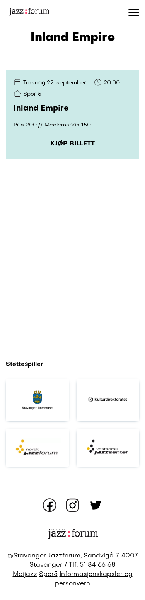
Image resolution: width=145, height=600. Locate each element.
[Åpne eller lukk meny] (134, 11)
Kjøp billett (72, 144)
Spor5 (48, 574)
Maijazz (25, 574)
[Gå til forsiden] (29, 11)
